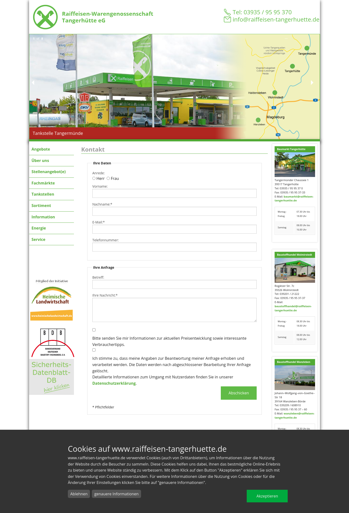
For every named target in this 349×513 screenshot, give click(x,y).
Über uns (40, 160)
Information (43, 217)
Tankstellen (43, 194)
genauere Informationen (116, 494)
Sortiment (41, 205)
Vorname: (100, 186)
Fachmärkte (43, 183)
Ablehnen (78, 494)
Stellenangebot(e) (49, 171)
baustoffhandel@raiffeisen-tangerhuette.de (293, 308)
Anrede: (98, 173)
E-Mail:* (98, 222)
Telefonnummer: (105, 240)
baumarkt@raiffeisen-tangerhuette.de (294, 198)
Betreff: (98, 277)
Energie (39, 228)
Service (38, 239)
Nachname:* (102, 204)
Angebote (41, 149)
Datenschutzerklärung (114, 383)
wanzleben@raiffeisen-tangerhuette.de (295, 415)
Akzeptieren (267, 496)
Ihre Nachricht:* (105, 295)
